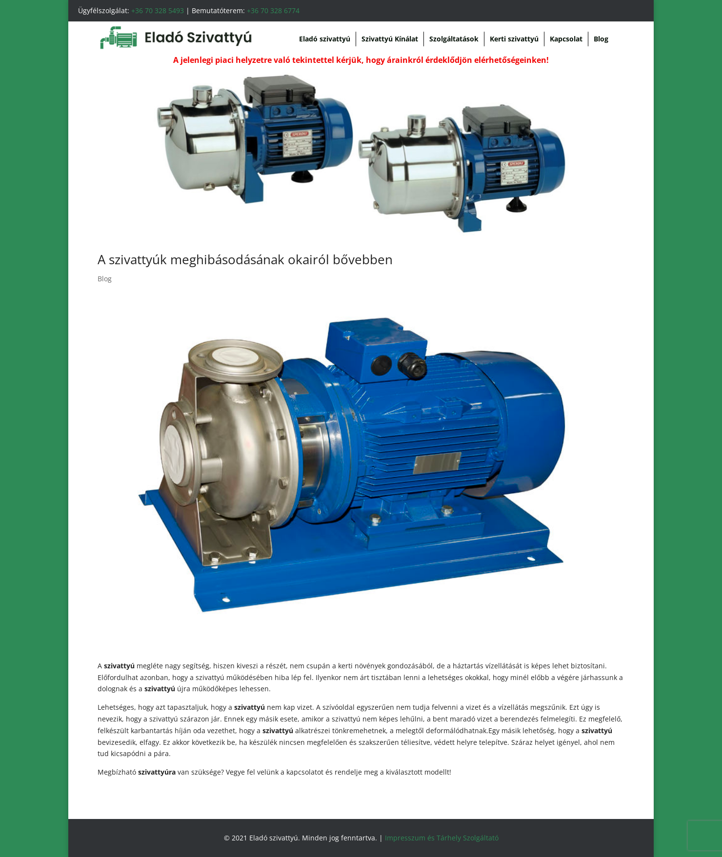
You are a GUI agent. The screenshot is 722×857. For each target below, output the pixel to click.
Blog (601, 38)
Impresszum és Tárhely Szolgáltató (442, 837)
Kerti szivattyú (514, 38)
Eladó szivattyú (324, 38)
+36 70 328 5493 (157, 10)
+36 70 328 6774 (273, 10)
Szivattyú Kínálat (389, 38)
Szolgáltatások (454, 38)
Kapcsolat (566, 38)
